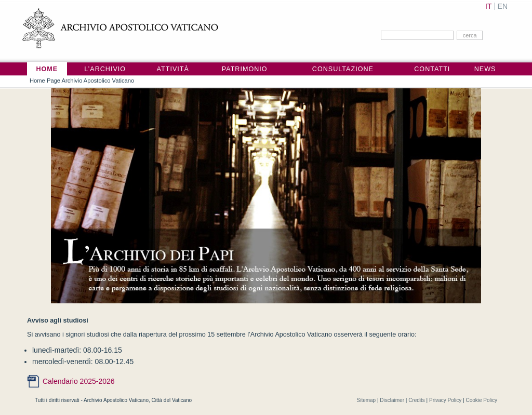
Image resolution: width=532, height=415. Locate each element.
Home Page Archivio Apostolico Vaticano (82, 80)
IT (488, 6)
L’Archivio (105, 69)
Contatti (432, 69)
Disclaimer (392, 400)
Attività (173, 69)
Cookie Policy (481, 400)
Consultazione (343, 69)
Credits (416, 400)
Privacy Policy (445, 400)
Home (47, 69)
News (485, 69)
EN (503, 6)
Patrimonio (245, 69)
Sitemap (366, 400)
